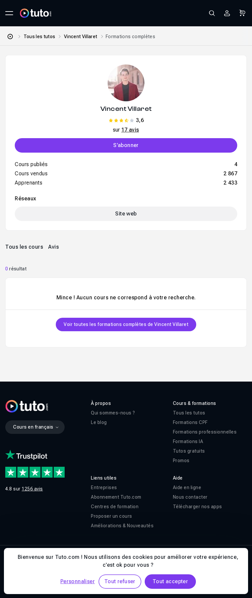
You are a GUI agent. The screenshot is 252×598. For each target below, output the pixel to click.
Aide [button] (178, 478)
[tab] (24, 247)
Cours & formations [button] (194, 403)
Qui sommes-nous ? (113, 412)
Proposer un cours (111, 516)
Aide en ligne (187, 487)
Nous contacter (190, 497)
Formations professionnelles (205, 432)
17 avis (130, 130)
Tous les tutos (39, 36)
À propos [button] (101, 403)
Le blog (99, 422)
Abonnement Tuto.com (116, 497)
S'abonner (126, 145)
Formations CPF (190, 422)
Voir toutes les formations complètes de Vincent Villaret (126, 324)
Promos (181, 460)
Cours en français (36, 427)
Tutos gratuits (189, 451)
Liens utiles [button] (103, 478)
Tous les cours (24, 247)
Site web (125, 214)
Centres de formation (114, 506)
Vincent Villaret (80, 36)
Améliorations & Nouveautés (122, 525)
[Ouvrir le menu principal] (9, 13)
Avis (53, 247)
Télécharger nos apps (197, 506)
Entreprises (104, 487)
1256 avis (32, 488)
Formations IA (188, 441)
